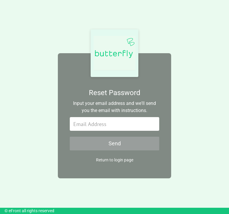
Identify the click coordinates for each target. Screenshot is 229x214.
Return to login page (114, 160)
